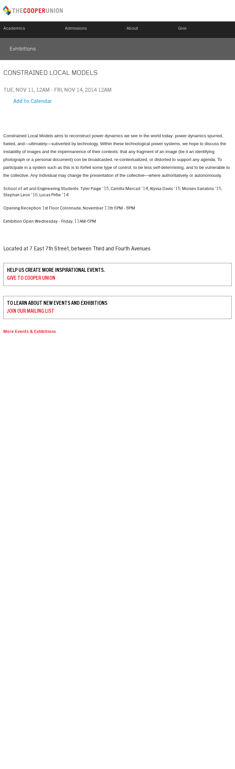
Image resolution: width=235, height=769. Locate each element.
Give (182, 29)
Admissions (76, 29)
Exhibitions (23, 49)
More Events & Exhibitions (29, 332)
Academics (14, 29)
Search (229, 30)
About (132, 29)
